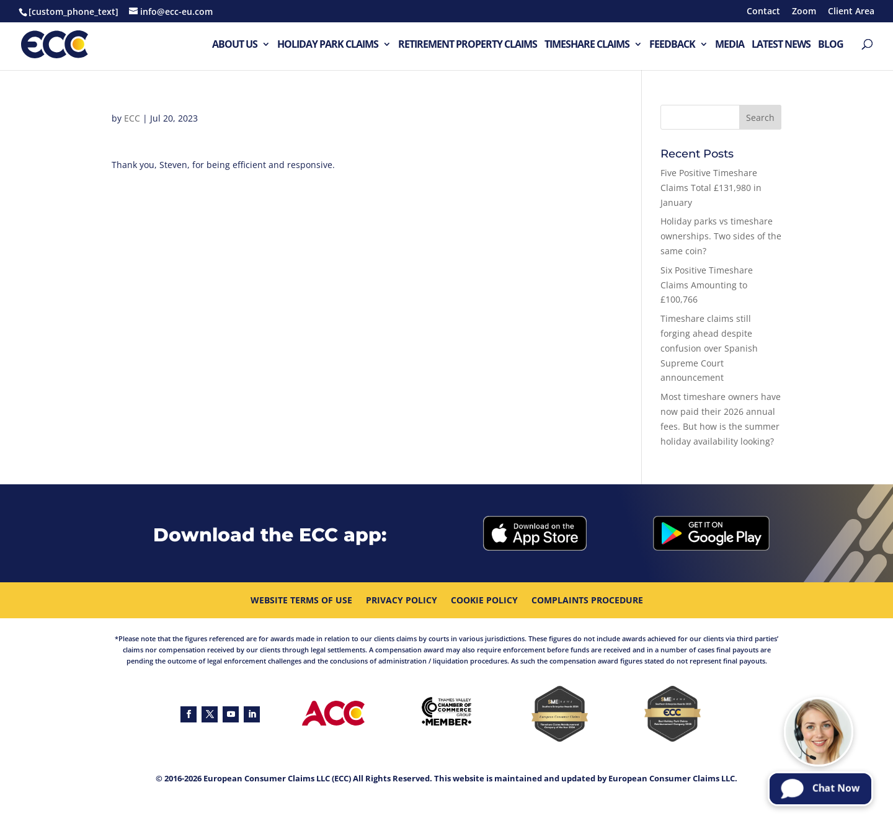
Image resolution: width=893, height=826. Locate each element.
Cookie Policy (484, 601)
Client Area (851, 12)
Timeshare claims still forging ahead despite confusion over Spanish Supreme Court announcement (709, 348)
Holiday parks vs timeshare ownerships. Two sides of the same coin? (720, 236)
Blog (830, 45)
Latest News (781, 45)
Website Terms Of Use (301, 601)
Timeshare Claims (586, 45)
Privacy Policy (401, 601)
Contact (763, 12)
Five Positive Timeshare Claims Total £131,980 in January (711, 187)
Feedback (672, 45)
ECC (132, 118)
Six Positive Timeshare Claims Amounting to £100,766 (706, 285)
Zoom (804, 12)
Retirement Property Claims (467, 45)
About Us (234, 45)
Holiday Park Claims (327, 45)
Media (729, 45)
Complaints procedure (587, 601)
